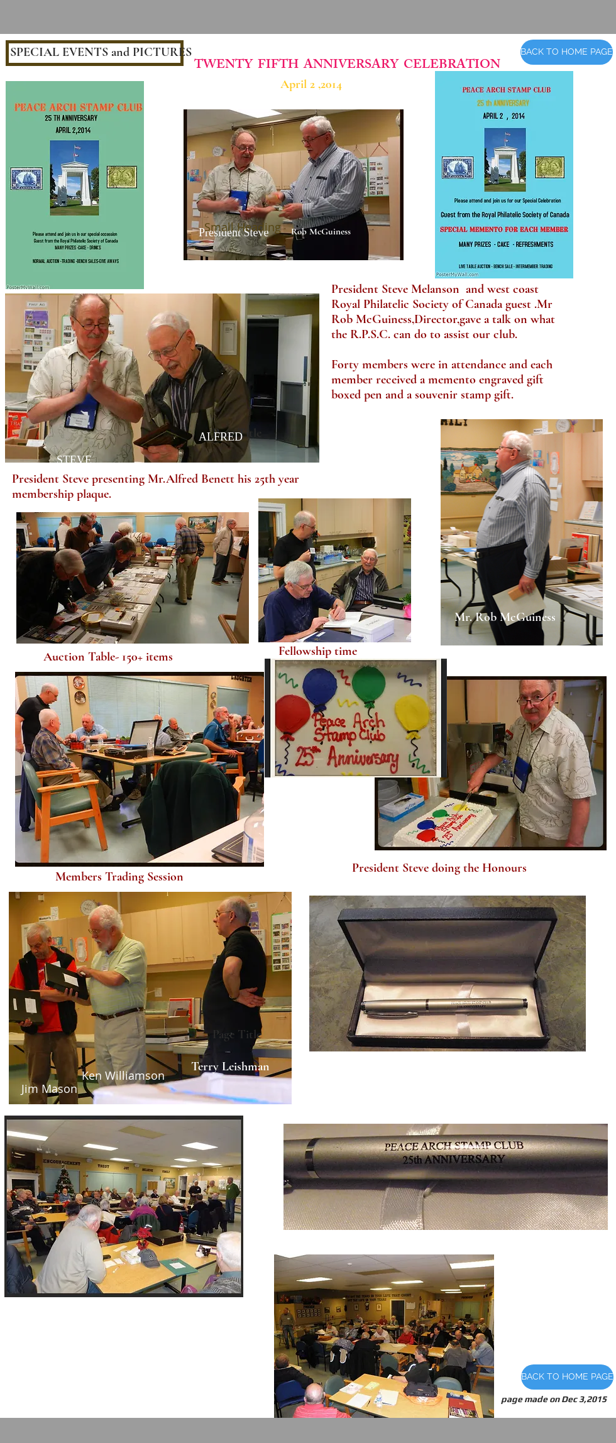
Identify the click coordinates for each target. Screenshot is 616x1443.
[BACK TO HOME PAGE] (566, 52)
